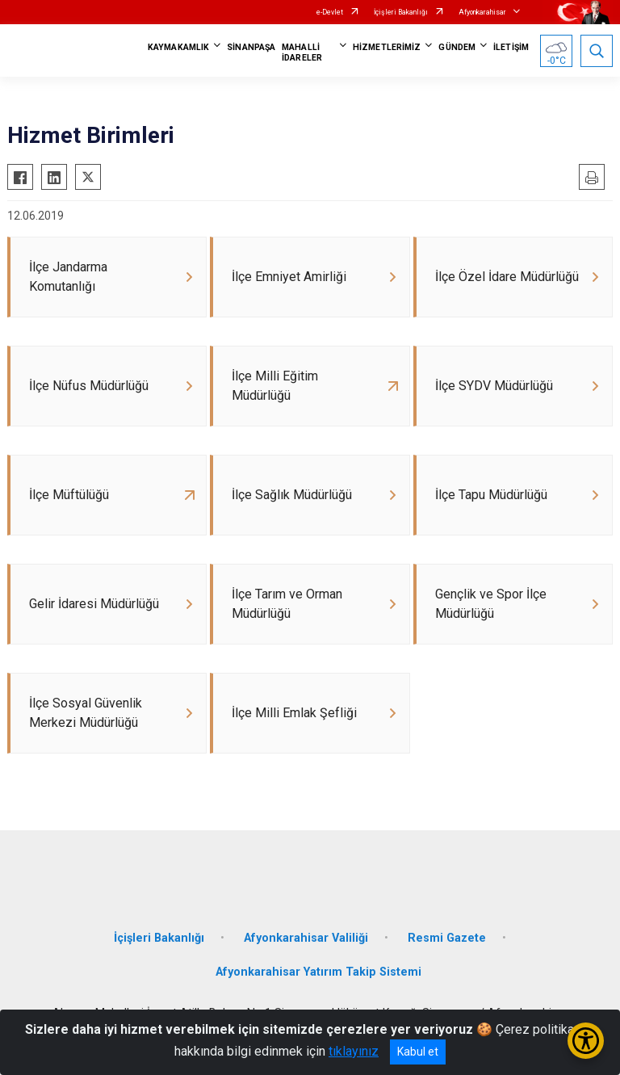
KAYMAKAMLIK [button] (178, 47)
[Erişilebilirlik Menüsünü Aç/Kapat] (586, 1041)
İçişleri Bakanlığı (401, 12)
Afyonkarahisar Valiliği (306, 938)
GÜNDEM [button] (456, 47)
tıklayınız (354, 1051)
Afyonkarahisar (482, 12)
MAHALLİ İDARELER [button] (302, 52)
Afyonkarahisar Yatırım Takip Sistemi (318, 972)
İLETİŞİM (511, 47)
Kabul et (417, 1051)
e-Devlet (329, 12)
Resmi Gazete (447, 938)
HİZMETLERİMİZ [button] (387, 47)
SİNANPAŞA (251, 47)
